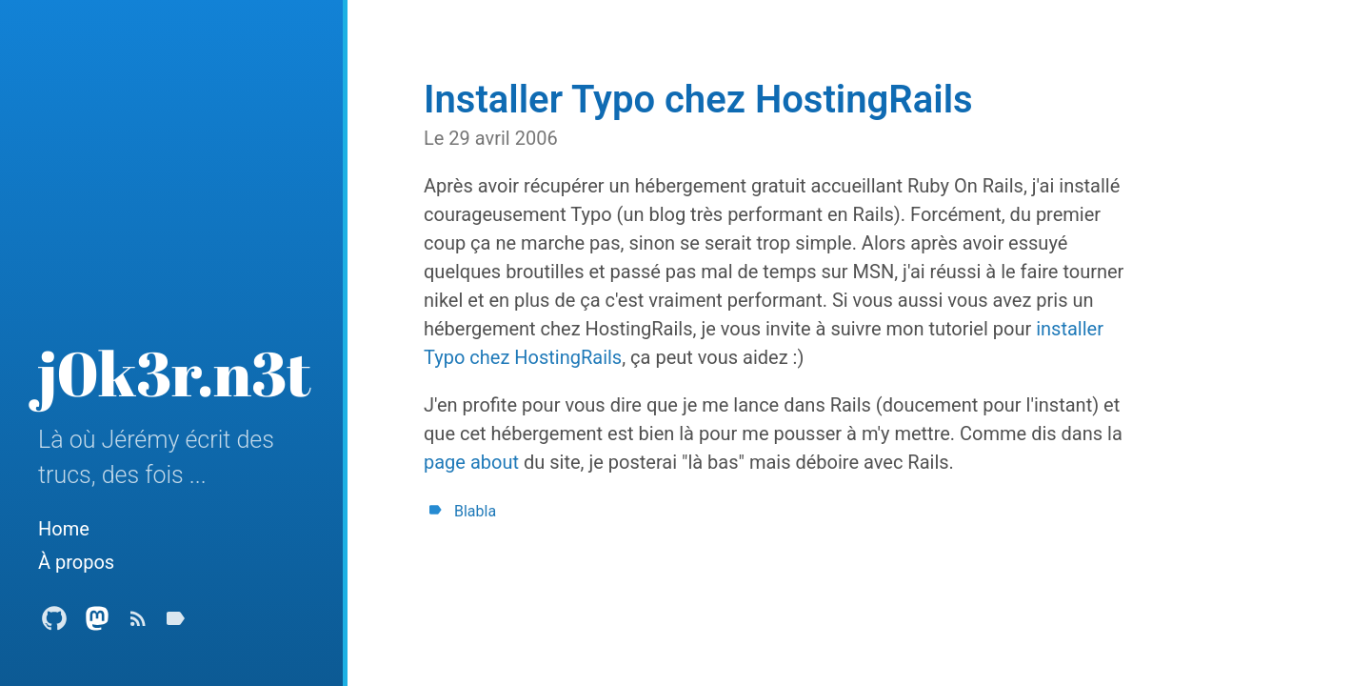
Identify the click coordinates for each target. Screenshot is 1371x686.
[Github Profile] (54, 623)
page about (471, 462)
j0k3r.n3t (174, 372)
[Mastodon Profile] (97, 623)
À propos (76, 562)
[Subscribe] (138, 623)
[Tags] (175, 623)
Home (63, 528)
